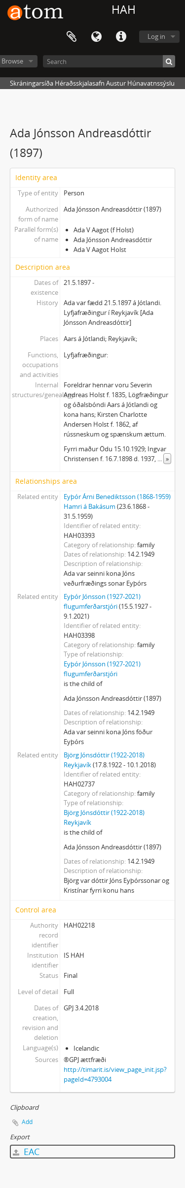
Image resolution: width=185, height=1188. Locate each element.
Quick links (121, 37)
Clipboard (71, 37)
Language (96, 37)
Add (27, 1122)
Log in (156, 36)
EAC (26, 1151)
